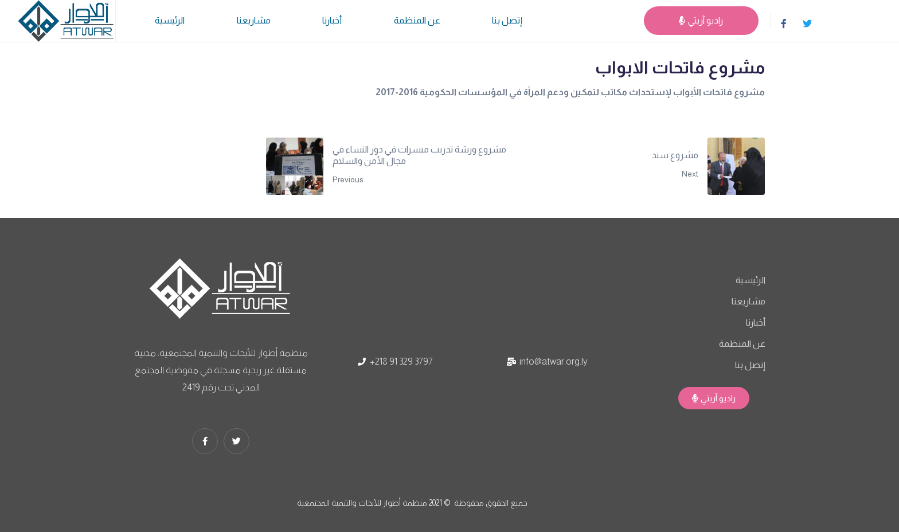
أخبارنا (332, 20)
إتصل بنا (507, 20)
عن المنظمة (417, 20)
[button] (713, 398)
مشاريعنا (254, 20)
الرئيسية (170, 20)
